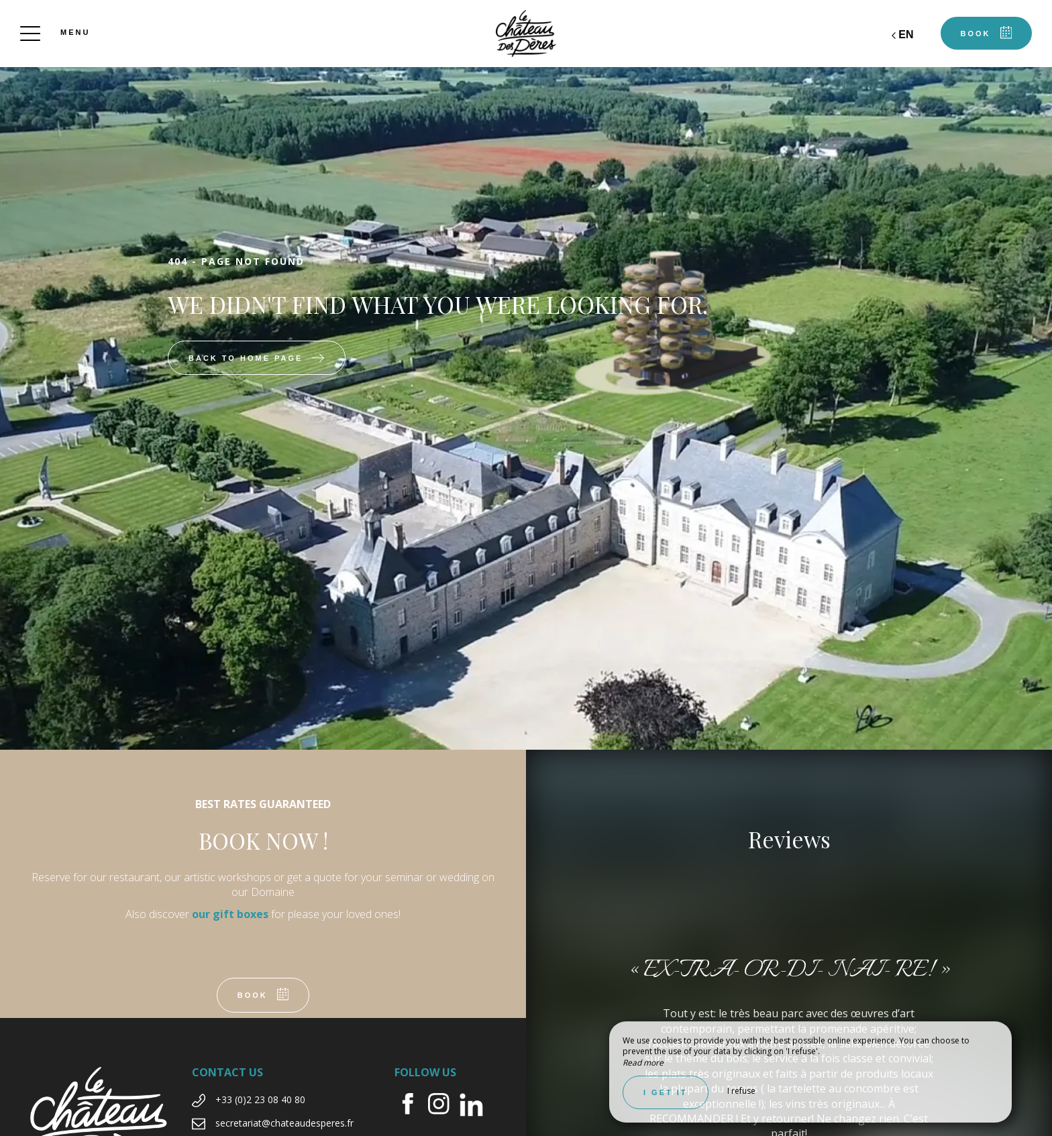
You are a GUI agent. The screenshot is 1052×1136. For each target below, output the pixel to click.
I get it (665, 1092)
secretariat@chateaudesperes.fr (284, 1123)
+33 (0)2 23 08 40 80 (260, 1099)
